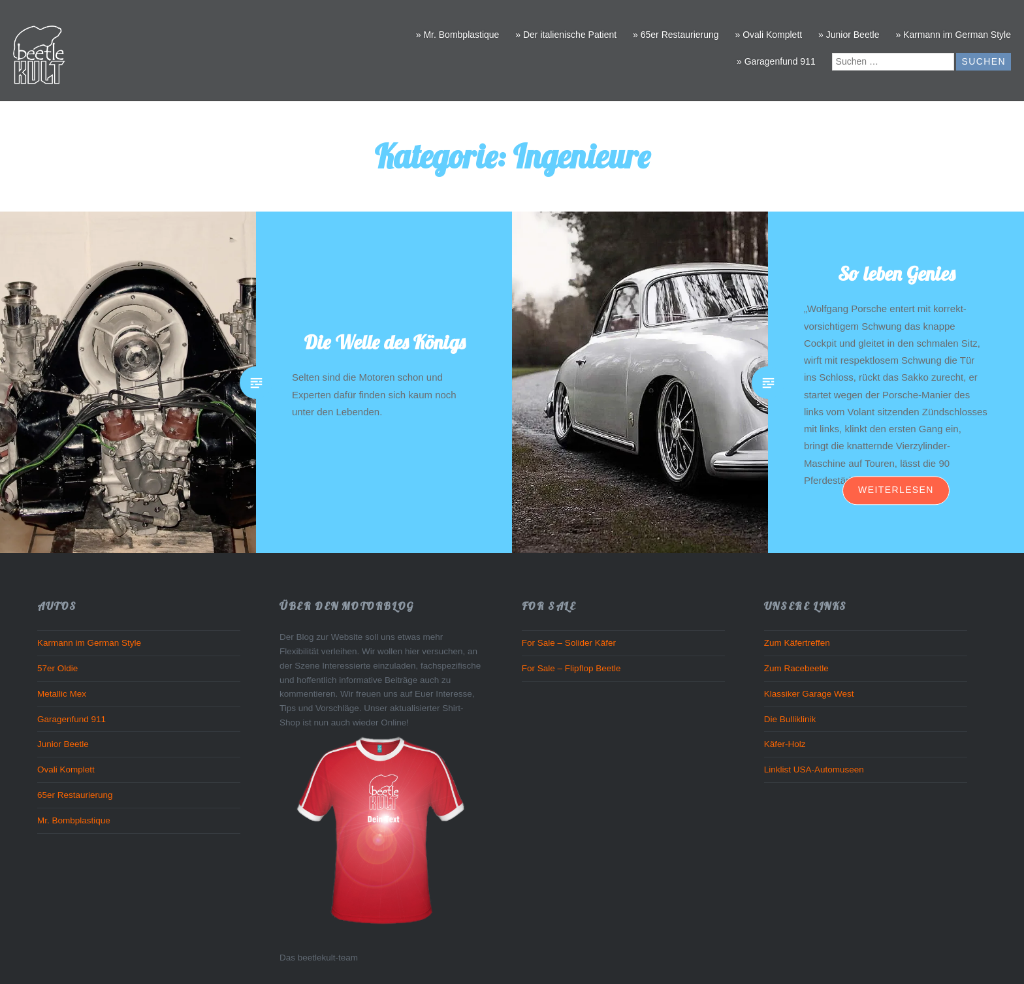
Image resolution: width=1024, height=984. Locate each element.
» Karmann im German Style (953, 34)
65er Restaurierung (75, 795)
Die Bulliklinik (790, 719)
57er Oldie (57, 668)
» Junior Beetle (848, 34)
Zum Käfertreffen (797, 643)
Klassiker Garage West (809, 694)
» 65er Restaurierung (676, 34)
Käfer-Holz (785, 744)
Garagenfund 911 (71, 719)
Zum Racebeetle (796, 668)
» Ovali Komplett (768, 34)
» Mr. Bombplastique (458, 34)
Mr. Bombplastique (73, 820)
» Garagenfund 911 (776, 61)
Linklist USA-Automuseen (814, 769)
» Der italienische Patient (565, 34)
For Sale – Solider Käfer (569, 643)
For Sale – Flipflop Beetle (571, 668)
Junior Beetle (63, 744)
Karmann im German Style (89, 643)
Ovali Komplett (66, 769)
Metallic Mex (61, 694)
